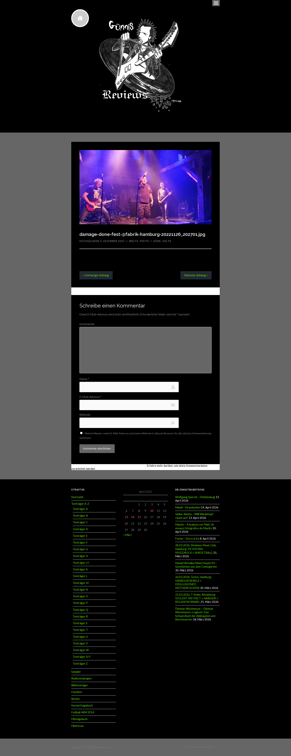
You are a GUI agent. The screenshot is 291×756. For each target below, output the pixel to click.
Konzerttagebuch (82, 705)
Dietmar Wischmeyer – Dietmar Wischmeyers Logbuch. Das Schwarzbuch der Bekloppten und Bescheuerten (195, 613)
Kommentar (87, 324)
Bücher (75, 699)
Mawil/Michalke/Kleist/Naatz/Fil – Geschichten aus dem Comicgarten (196, 564)
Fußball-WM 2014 (82, 712)
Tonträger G (80, 549)
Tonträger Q (80, 610)
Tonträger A (80, 509)
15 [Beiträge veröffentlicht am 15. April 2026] (139, 517)
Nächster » (196, 275)
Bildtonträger (79, 685)
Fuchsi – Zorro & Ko (187, 538)
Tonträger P (80, 603)
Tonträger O (80, 596)
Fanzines (76, 692)
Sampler (76, 672)
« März (127, 535)
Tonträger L (80, 576)
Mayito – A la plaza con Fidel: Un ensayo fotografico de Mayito (194, 526)
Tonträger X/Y (82, 657)
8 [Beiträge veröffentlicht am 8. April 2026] (139, 511)
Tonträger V (80, 643)
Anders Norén (206, 747)
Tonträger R (80, 617)
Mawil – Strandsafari (187, 508)
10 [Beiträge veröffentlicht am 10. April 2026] (151, 511)
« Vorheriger (96, 275)
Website (84, 415)
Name (84, 379)
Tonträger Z (80, 664)
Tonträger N (80, 590)
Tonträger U (80, 637)
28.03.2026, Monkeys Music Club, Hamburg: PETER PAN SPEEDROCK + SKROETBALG (195, 549)
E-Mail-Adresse (90, 397)
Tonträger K (80, 569)
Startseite (77, 497)
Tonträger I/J (81, 563)
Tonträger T (80, 630)
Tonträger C (80, 522)
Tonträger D (80, 529)
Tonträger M (81, 583)
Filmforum (77, 726)
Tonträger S (80, 623)
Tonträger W (81, 650)
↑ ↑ (218, 747)
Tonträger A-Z (80, 504)
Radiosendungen (81, 679)
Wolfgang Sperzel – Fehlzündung (195, 497)
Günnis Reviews (101, 747)
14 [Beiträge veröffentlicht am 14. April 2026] (132, 517)
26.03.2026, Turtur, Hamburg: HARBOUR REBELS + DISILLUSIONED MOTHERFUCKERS (193, 582)
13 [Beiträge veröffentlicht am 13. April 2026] (126, 517)
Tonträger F (80, 543)
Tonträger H (80, 556)
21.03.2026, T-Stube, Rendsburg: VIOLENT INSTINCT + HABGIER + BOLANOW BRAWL (196, 597)
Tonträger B (80, 516)
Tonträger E (80, 536)
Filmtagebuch (79, 719)
